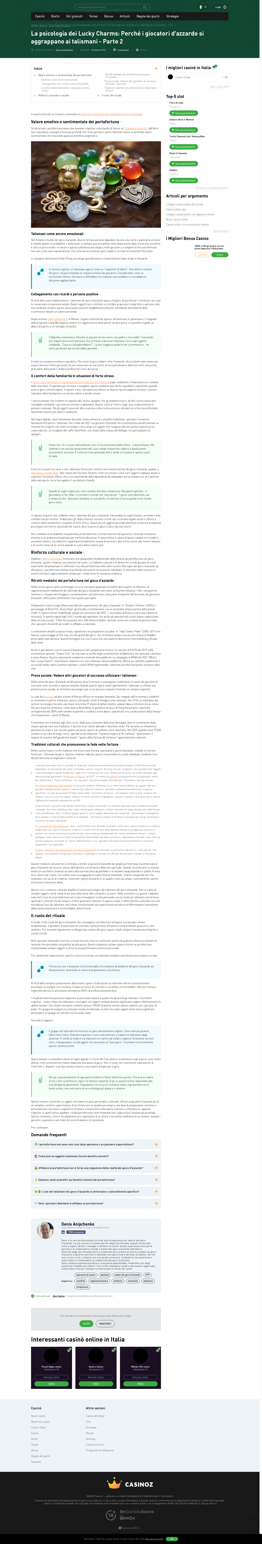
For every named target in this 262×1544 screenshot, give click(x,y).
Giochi (55, 19)
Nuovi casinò (38, 1419)
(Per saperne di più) (154, 1539)
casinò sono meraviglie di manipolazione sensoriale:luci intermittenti (71, 385)
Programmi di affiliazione (100, 1453)
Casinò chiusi (38, 1430)
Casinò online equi (176, 220)
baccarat (48, 699)
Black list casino (40, 1424)
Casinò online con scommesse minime (187, 236)
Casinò (39, 19)
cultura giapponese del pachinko (56, 788)
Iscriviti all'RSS (130, 1531)
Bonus (108, 19)
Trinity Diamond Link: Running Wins (210, 143)
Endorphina (200, 165)
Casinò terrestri (95, 1447)
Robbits (199, 180)
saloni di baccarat (58, 322)
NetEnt (198, 127)
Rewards (36, 1464)
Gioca (51, 1387)
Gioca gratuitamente (210, 116)
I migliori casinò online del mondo (184, 215)
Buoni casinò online (177, 230)
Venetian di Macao (75, 779)
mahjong (113, 779)
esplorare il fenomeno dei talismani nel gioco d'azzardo (111, 117)
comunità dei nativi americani (54, 829)
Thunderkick (200, 109)
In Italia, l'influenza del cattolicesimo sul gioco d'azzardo (64, 852)
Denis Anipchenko (64, 53)
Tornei (93, 19)
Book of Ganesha (203, 161)
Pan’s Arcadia (202, 106)
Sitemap (90, 1442)
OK (172, 1539)
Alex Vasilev (59, 1299)
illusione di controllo (136, 131)
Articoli (125, 19)
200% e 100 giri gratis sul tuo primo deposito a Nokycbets (209, 258)
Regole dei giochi (148, 19)
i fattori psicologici (52, 561)
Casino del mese (95, 1419)
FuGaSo (198, 148)
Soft (88, 1424)
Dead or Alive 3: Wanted (207, 124)
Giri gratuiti (74, 19)
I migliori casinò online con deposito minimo (190, 225)
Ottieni (220, 266)
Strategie (172, 19)
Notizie (90, 1436)
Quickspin (199, 183)
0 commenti (123, 53)
